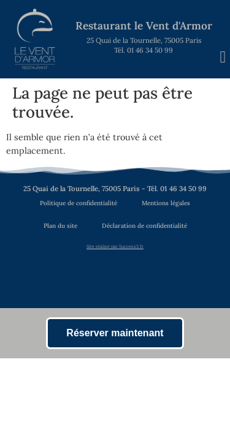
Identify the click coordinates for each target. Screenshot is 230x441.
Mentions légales (166, 203)
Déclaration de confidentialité (144, 226)
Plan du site (60, 226)
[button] (223, 57)
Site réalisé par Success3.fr (115, 246)
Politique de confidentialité (78, 203)
